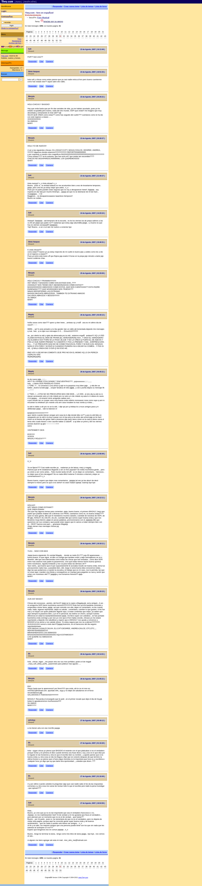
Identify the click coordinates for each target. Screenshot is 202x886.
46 (34, 41)
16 (84, 32)
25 (38, 36)
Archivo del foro (15, 43)
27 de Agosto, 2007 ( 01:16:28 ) (92, 743)
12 (69, 32)
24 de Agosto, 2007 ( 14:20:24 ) (92, 213)
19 (95, 32)
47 (38, 41)
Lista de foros (101, 6)
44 (27, 41)
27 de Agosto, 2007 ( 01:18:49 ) (92, 776)
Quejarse (49, 61)
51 (53, 41)
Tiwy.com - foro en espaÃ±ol (39, 13)
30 (57, 36)
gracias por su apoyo (53, 21)
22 (27, 36)
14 (77, 32)
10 (62, 32)
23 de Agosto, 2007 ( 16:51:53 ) (92, 72)
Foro (19, 39)
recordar (7, 22)
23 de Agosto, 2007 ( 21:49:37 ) (92, 176)
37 (83, 36)
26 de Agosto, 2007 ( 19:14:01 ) (92, 654)
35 (75, 36)
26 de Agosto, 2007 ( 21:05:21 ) (92, 679)
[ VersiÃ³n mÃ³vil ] (29, 2)
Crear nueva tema (71, 6)
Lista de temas (87, 6)
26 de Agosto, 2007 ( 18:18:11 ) (92, 544)
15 (80, 32)
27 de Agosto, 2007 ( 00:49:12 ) (92, 721)
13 (73, 32)
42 (101, 36)
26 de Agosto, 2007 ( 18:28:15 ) (92, 591)
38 (86, 36)
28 (49, 36)
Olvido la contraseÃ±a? (10, 28)
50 (49, 41)
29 (53, 36)
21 (103, 32)
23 (30, 36)
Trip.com (4, 56)
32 (64, 36)
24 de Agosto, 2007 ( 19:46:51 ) (92, 242)
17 (88, 32)
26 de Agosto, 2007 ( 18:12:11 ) (92, 498)
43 (105, 36)
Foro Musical (43, 17)
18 (92, 32)
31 (60, 36)
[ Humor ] (18, 2)
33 (68, 36)
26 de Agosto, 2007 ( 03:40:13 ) (92, 315)
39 (90, 36)
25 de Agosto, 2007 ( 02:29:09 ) (92, 273)
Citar (41, 61)
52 (57, 41)
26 (42, 36)
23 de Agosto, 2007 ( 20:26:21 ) (92, 97)
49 (45, 41)
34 (71, 36)
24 (34, 36)
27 (45, 36)
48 (42, 41)
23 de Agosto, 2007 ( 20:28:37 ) (92, 138)
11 (65, 32)
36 (79, 36)
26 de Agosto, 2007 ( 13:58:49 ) (92, 454)
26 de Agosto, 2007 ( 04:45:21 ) (92, 372)
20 (99, 32)
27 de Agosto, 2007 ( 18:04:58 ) (92, 803)
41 (97, 36)
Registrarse (16, 41)
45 (30, 41)
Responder (57, 6)
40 (94, 36)
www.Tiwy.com (83, 877)
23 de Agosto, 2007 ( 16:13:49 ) (92, 49)
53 (60, 41)
